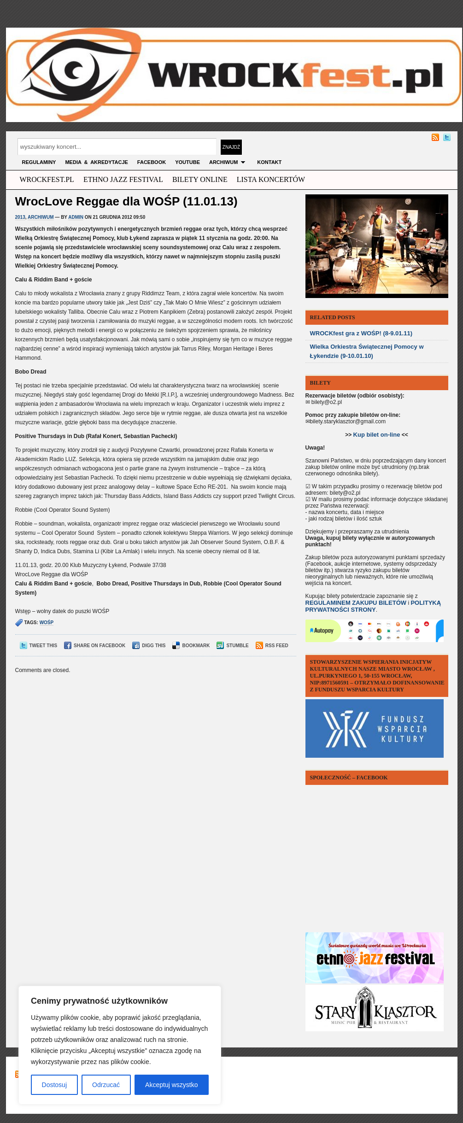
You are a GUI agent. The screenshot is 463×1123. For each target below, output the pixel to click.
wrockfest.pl (47, 179)
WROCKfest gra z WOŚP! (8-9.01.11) (361, 333)
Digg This (148, 645)
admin (75, 217)
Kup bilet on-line (376, 434)
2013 (20, 217)
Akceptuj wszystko (171, 1084)
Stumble (232, 645)
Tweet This (39, 645)
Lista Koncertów (271, 179)
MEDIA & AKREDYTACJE (96, 162)
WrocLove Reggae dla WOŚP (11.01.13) (126, 201)
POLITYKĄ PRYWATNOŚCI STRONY (373, 606)
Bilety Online (200, 179)
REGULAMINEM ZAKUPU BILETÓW (356, 602)
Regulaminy (39, 162)
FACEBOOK (151, 162)
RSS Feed (272, 645)
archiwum (228, 162)
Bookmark (191, 645)
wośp (47, 622)
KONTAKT (269, 162)
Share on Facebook (94, 645)
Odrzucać (106, 1084)
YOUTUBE (187, 162)
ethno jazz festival (123, 179)
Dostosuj (54, 1084)
